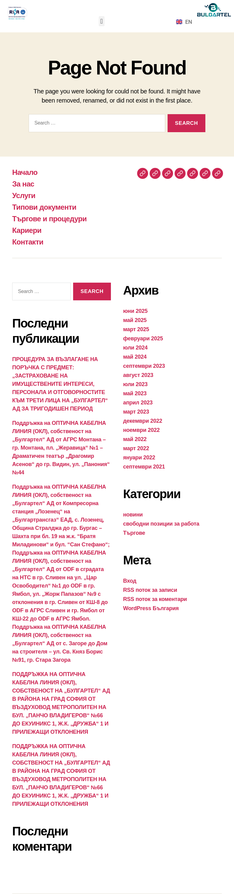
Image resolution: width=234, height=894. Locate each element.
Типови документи (44, 207)
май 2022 (135, 439)
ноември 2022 (141, 430)
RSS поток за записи (150, 590)
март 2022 (136, 448)
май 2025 (135, 320)
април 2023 (138, 403)
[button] (102, 21)
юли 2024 (135, 348)
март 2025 (136, 329)
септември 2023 (144, 366)
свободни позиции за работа (161, 524)
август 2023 (138, 375)
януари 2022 (139, 457)
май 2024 (135, 357)
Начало (24, 172)
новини (133, 515)
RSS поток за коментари (155, 599)
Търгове (134, 533)
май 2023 (135, 393)
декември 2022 (142, 421)
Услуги (23, 195)
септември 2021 (144, 467)
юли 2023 (135, 384)
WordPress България (151, 608)
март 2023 (136, 412)
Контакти (27, 242)
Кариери (26, 230)
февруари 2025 (143, 338)
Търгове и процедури (49, 219)
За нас (23, 184)
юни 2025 (135, 311)
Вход (129, 581)
